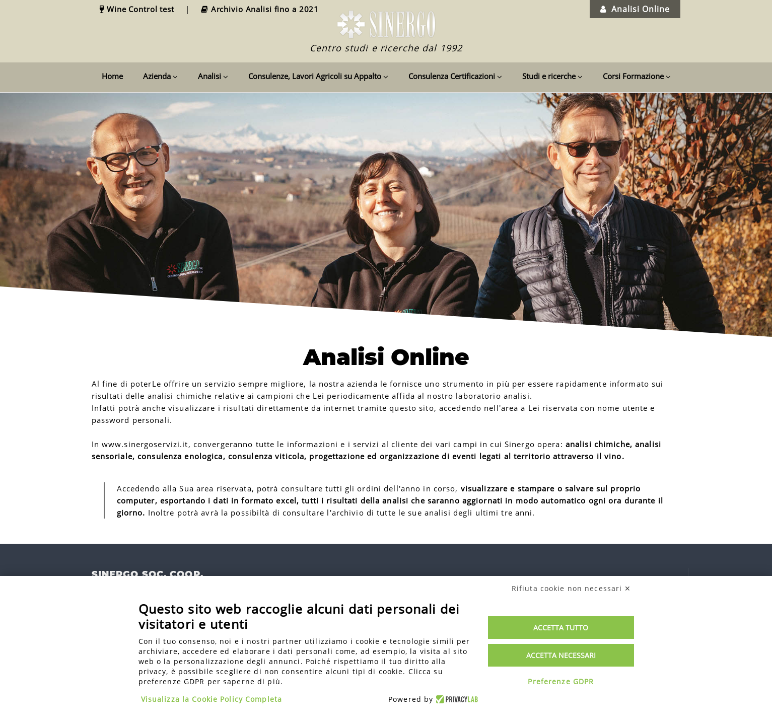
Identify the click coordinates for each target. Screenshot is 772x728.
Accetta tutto (560, 627)
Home (112, 76)
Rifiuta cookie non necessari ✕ (571, 588)
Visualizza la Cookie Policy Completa (212, 699)
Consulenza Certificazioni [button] (455, 76)
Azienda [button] (160, 76)
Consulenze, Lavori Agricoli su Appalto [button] (318, 76)
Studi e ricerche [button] (552, 76)
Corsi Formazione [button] (637, 76)
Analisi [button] (213, 76)
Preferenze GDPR (561, 681)
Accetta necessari (561, 655)
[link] (125, 9)
